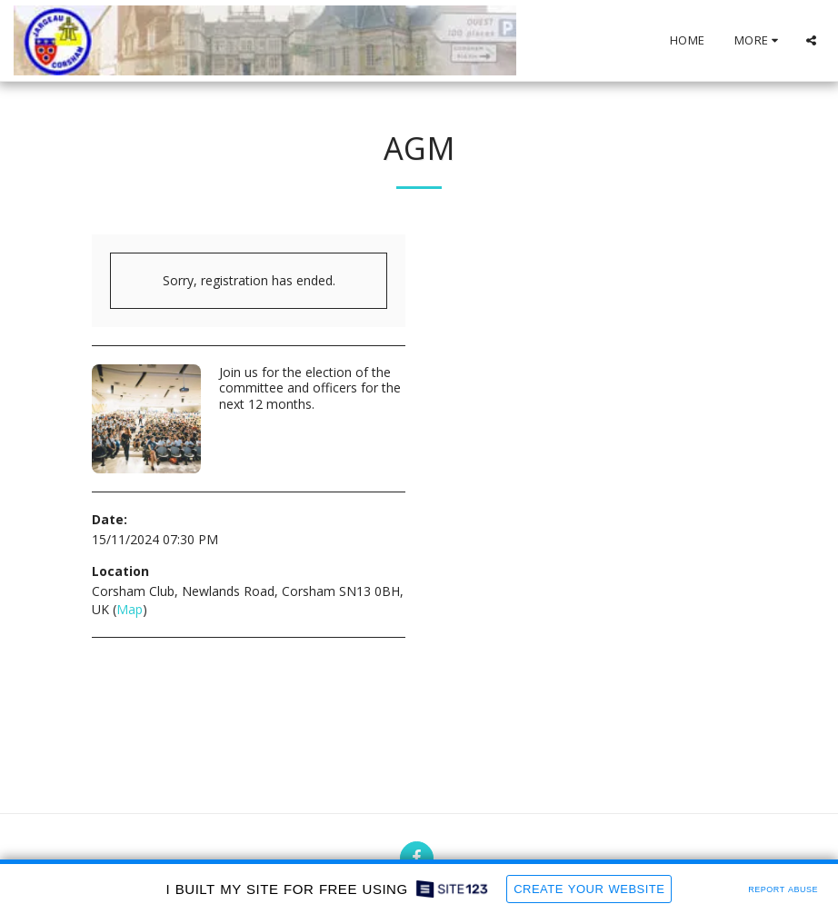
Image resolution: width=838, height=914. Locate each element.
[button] (811, 40)
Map (129, 609)
